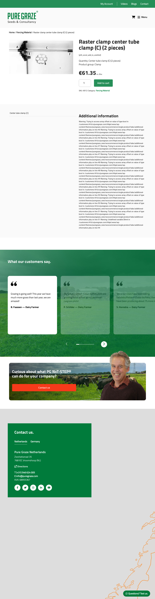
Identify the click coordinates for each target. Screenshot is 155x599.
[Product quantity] (85, 83)
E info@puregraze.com (26, 476)
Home (12, 32)
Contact (144, 4)
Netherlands (20, 441)
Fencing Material (23, 32)
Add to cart (103, 83)
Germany (35, 441)
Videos (124, 4)
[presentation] (66, 344)
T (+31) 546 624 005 (24, 472)
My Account (107, 4)
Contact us (44, 387)
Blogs (134, 4)
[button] (77, 344)
